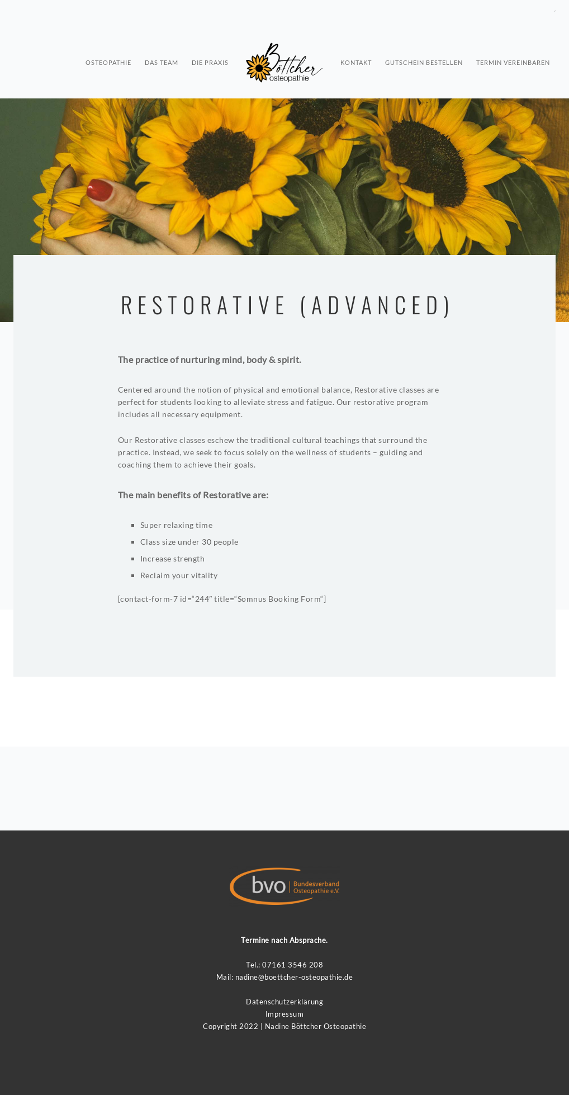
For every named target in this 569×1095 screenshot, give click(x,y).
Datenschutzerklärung (284, 1001)
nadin (244, 977)
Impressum (284, 1013)
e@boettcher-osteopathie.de (303, 977)
